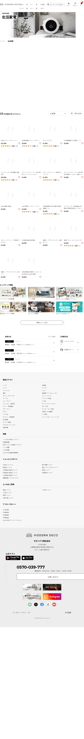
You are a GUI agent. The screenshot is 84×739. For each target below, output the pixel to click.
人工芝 (44, 400)
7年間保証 (6, 517)
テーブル (5, 398)
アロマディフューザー (9, 424)
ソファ (5, 385)
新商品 (36, 6)
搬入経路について (47, 464)
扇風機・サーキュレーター (50, 393)
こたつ (44, 390)
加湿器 (44, 385)
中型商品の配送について (10, 472)
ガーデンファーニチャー (49, 403)
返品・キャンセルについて (50, 467)
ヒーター (44, 387)
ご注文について (7, 492)
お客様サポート (42, 6)
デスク (5, 411)
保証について (46, 469)
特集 (27, 6)
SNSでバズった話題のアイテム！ (12, 444)
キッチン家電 (7, 422)
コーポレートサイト (21, 612)
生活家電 (5, 419)
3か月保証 (6, 509)
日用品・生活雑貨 (47, 411)
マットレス (6, 390)
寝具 (4, 393)
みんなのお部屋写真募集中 (11, 452)
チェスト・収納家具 (9, 416)
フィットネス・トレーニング (50, 416)
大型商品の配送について (10, 469)
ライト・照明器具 (8, 406)
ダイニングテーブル (9, 395)
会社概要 (68, 612)
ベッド (5, 387)
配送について (7, 495)
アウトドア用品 (46, 398)
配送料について (7, 467)
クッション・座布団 (9, 403)
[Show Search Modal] (48, 4)
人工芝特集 (6, 449)
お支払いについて (8, 464)
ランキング (31, 6)
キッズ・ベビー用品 (48, 408)
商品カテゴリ (22, 6)
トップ (2, 41)
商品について (7, 489)
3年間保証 (6, 514)
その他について (46, 489)
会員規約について (47, 472)
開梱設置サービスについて (10, 477)
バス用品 (44, 414)
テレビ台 (5, 414)
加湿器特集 (6, 442)
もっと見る (51, 336)
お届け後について (8, 497)
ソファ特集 (6, 447)
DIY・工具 (45, 406)
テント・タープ (46, 395)
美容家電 (5, 427)
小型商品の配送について (10, 475)
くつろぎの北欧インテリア (11, 439)
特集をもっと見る (42, 323)
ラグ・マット (7, 408)
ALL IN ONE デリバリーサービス (12, 520)
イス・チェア (7, 400)
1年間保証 (6, 512)
